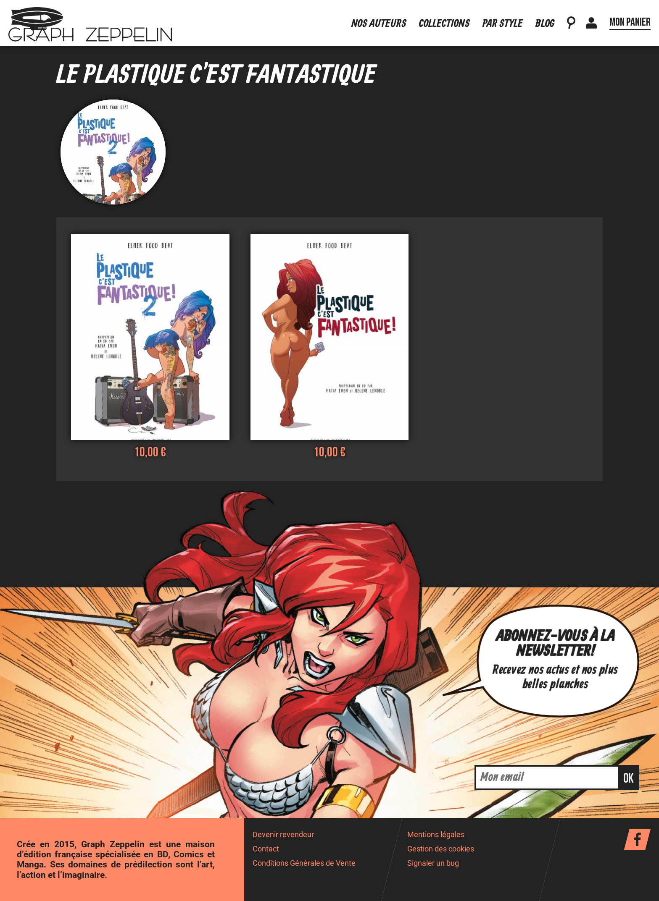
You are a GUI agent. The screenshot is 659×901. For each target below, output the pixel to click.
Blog (544, 18)
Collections (444, 18)
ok (628, 778)
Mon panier (630, 17)
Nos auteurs (378, 18)
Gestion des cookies (440, 849)
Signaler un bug (433, 863)
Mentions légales (435, 834)
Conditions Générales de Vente (304, 863)
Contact (266, 849)
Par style (502, 18)
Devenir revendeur (283, 834)
